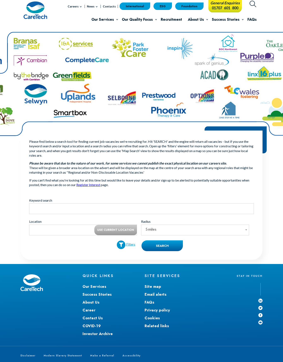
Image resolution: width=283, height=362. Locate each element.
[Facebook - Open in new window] (260, 315)
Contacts (109, 6)
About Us (199, 20)
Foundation (189, 6)
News (93, 7)
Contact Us (93, 318)
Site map (153, 286)
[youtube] (260, 322)
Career (89, 310)
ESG (163, 6)
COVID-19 (92, 326)
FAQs (252, 19)
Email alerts (156, 294)
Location (35, 221)
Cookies (152, 318)
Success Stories (229, 20)
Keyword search (40, 200)
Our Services (105, 20)
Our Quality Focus (140, 20)
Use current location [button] (115, 230)
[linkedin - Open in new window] (260, 301)
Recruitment (171, 19)
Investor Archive (98, 334)
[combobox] (195, 230)
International (135, 6)
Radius (146, 221)
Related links (157, 326)
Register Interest (88, 185)
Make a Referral (102, 355)
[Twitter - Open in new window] (260, 308)
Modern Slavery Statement (63, 355)
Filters (126, 244)
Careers (75, 7)
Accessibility (131, 355)
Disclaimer (27, 355)
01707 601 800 (225, 8)
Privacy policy (157, 310)
